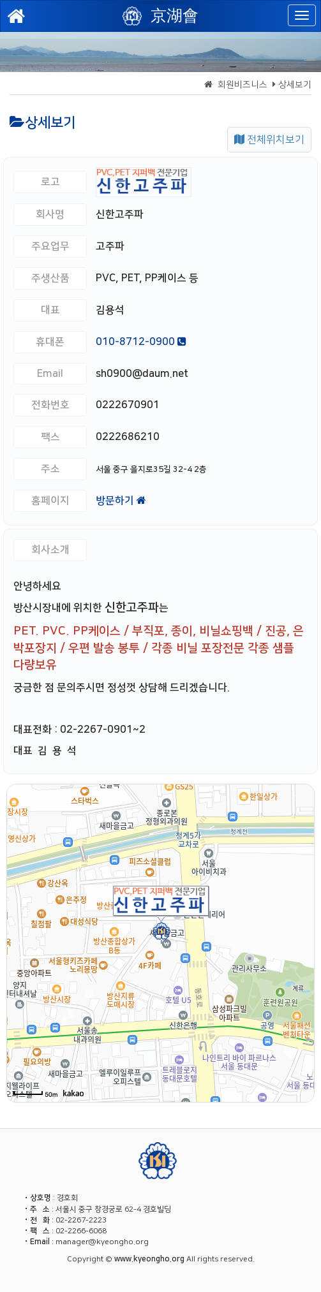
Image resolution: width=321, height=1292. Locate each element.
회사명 (50, 214)
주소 (50, 468)
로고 (50, 181)
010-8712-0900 (141, 342)
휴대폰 (50, 342)
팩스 (50, 437)
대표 (50, 310)
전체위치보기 (269, 139)
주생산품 (50, 278)
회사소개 (50, 549)
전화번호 (50, 405)
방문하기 (121, 500)
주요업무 (50, 246)
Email (50, 373)
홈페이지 (50, 500)
